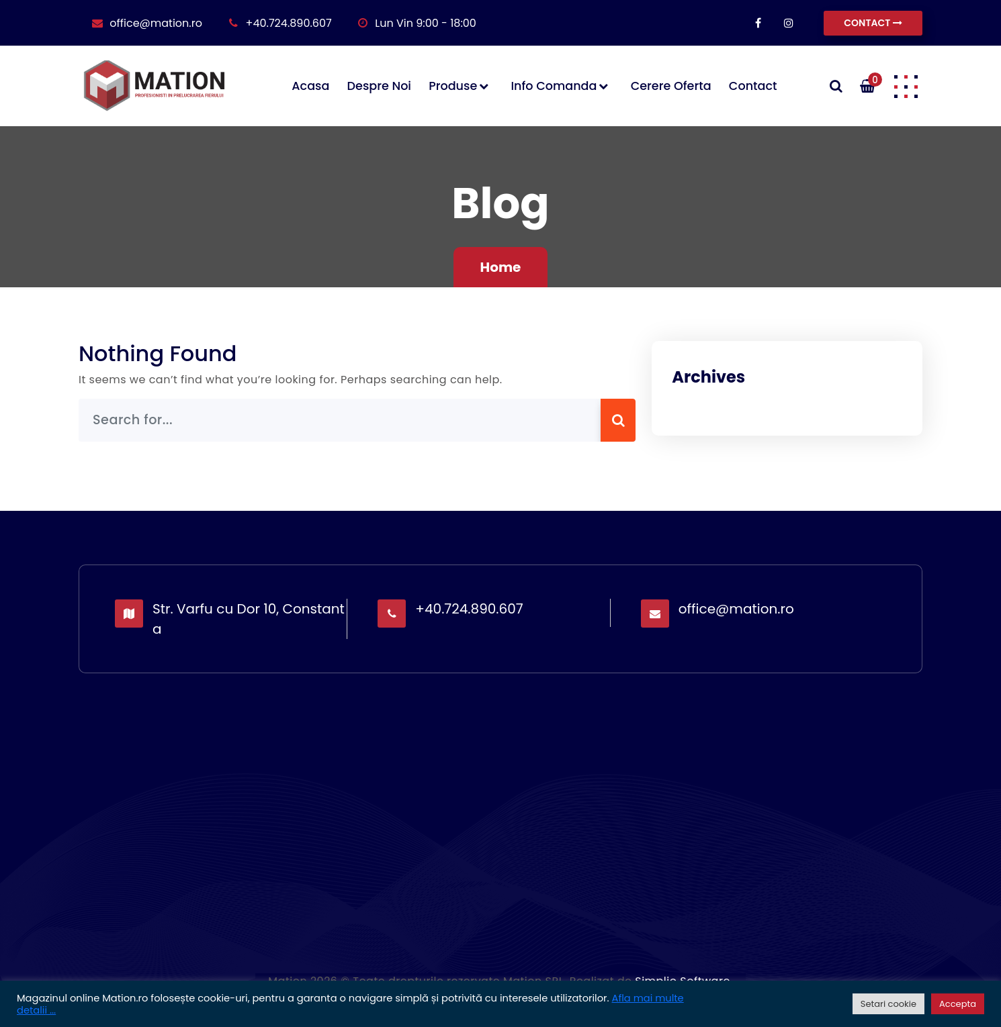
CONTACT (873, 23)
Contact (753, 86)
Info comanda (554, 86)
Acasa (310, 86)
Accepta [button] (957, 1003)
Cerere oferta (671, 86)
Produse (453, 86)
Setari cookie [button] (888, 1003)
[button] (905, 86)
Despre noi (379, 86)
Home (500, 267)
